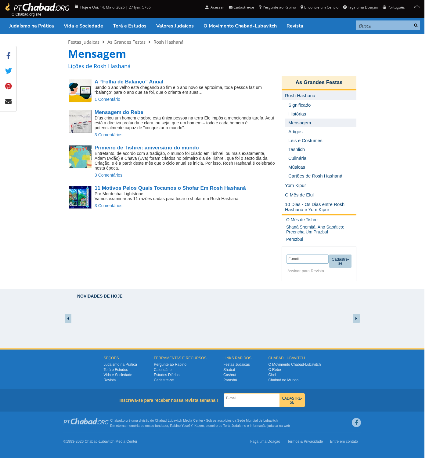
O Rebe (274, 370)
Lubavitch (175, 420)
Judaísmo (239, 425)
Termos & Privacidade (305, 441)
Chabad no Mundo (283, 380)
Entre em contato (344, 441)
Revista (295, 26)
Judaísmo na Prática (31, 26)
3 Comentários (108, 134)
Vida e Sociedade (83, 26)
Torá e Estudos (129, 26)
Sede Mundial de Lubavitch (257, 420)
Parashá (230, 380)
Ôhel (272, 375)
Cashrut (229, 375)
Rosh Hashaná (168, 42)
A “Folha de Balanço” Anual (129, 82)
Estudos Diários (166, 375)
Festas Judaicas (83, 42)
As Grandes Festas (126, 42)
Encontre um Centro (319, 7)
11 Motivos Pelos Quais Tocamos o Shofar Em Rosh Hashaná (170, 188)
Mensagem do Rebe (119, 112)
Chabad (161, 420)
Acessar (214, 7)
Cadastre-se (241, 7)
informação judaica (264, 425)
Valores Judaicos (175, 26)
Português (394, 7)
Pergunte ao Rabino (277, 7)
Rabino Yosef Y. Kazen (187, 425)
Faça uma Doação (360, 7)
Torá (226, 425)
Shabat (229, 370)
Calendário (162, 370)
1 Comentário (107, 99)
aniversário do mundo (147, 148)
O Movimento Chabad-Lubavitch (240, 26)
